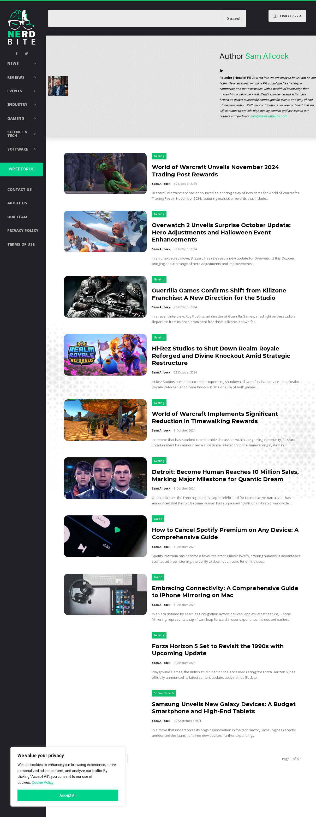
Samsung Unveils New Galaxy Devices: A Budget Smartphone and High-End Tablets (223, 722)
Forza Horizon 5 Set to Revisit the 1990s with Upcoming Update (226, 664)
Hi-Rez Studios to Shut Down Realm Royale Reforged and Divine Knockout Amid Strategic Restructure (223, 363)
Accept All (67, 795)
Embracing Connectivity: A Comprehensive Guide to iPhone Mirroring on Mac (223, 606)
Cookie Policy (42, 782)
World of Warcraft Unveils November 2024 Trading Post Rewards (223, 170)
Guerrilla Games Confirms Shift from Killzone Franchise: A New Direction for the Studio (224, 297)
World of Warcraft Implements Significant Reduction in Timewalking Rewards (222, 424)
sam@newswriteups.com (268, 116)
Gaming (159, 156)
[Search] (234, 18)
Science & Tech (164, 707)
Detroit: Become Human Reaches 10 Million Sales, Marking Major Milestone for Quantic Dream (224, 486)
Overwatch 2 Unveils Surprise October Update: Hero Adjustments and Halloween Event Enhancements (223, 232)
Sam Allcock (161, 184)
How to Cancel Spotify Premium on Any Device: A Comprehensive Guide (218, 547)
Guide (158, 533)
